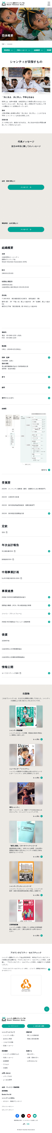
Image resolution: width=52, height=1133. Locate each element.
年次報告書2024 (7, 551)
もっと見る (36, 739)
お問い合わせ (6, 1073)
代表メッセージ (8, 1057)
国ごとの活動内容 (33, 1035)
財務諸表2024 (6, 559)
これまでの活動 (8, 1042)
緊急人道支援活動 (33, 1039)
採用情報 (5, 1091)
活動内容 (29, 1032)
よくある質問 (7, 1080)
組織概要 (6, 1061)
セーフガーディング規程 (10, 673)
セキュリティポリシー (8, 1110)
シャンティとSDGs (8, 1098)
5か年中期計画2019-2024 (10, 578)
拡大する (44, 470)
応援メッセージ (8, 1045)
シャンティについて (8, 1032)
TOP (3, 44)
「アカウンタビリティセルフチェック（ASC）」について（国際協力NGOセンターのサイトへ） (24, 969)
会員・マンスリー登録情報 (10, 1087)
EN (28, 1124)
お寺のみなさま (32, 1061)
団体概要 (5, 1051)
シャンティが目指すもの (11, 1054)
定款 (3, 532)
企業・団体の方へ (33, 1057)
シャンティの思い (9, 1035)
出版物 (5, 1068)
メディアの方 (7, 1076)
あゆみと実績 (7, 1039)
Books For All (6, 1094)
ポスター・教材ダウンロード (12, 1101)
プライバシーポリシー (8, 1106)
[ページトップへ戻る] (46, 1009)
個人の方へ (31, 1054)
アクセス (6, 1064)
